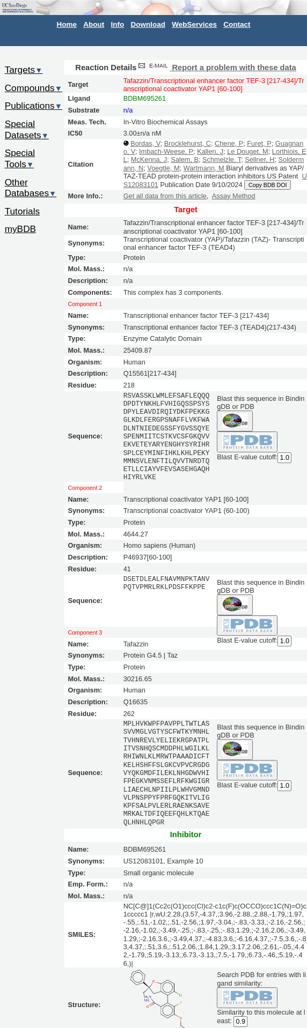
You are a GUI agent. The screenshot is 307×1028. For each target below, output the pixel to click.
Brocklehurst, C (187, 143)
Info (117, 24)
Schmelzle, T (221, 159)
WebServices (194, 24)
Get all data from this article (165, 196)
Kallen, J (210, 151)
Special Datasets (27, 129)
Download (147, 24)
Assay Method (233, 196)
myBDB (20, 229)
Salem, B (185, 159)
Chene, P (229, 143)
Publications (33, 105)
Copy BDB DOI (267, 185)
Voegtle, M (163, 168)
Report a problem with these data (216, 67)
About (93, 24)
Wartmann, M (204, 168)
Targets (24, 69)
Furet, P (259, 143)
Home (67, 24)
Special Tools (20, 158)
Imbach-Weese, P (166, 151)
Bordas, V (145, 143)
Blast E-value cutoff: (247, 457)
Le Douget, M (247, 151)
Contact (236, 24)
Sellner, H (259, 159)
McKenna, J (149, 159)
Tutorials (22, 211)
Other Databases (31, 188)
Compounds (33, 88)
